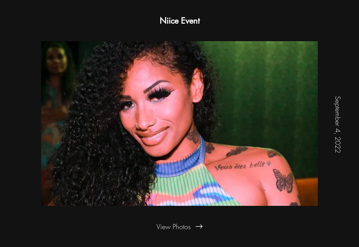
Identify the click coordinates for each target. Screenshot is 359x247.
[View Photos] (179, 226)
